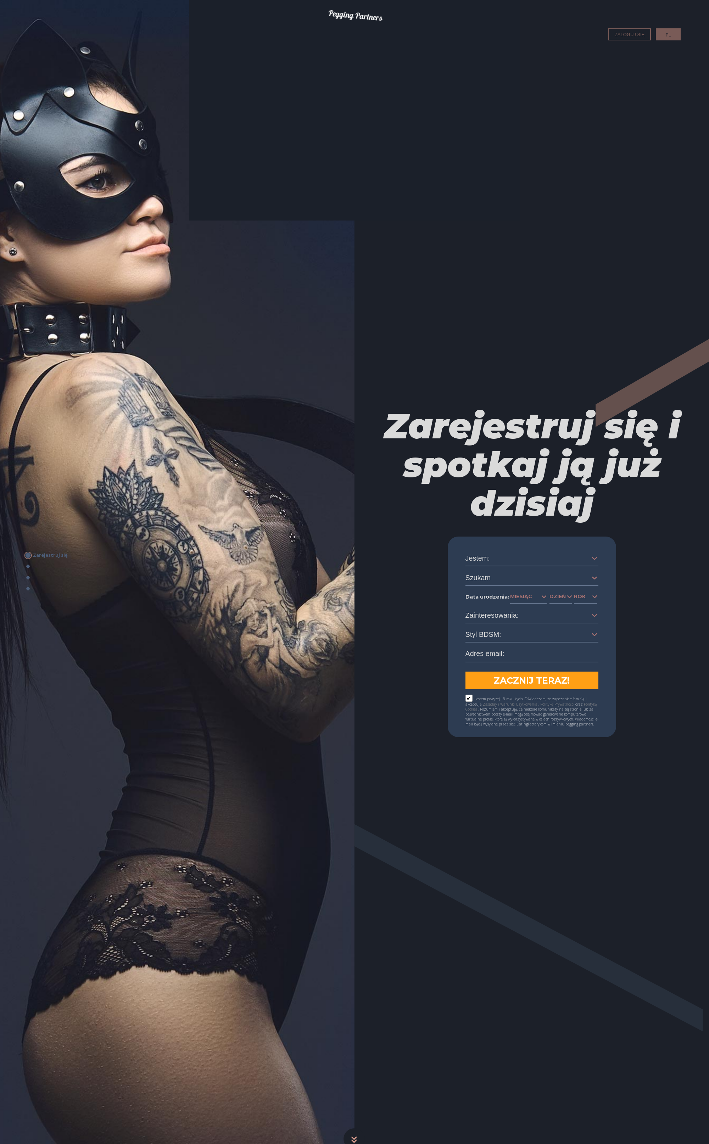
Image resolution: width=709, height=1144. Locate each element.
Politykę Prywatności (557, 704)
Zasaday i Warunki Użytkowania (510, 704)
